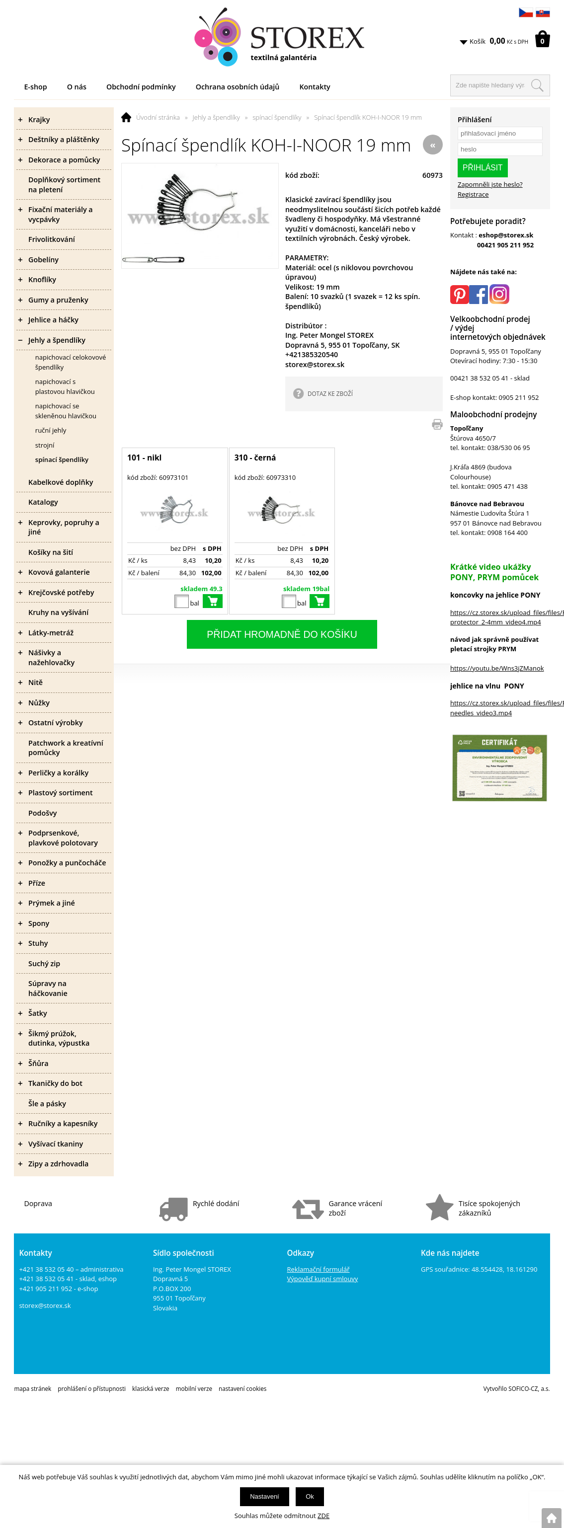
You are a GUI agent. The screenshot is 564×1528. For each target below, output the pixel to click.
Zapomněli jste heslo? (490, 184)
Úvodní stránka (158, 117)
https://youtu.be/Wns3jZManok (497, 668)
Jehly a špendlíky (216, 117)
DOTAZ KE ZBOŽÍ (330, 393)
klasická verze (150, 1388)
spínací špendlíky (276, 117)
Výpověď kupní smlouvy (322, 1278)
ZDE (323, 1515)
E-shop (35, 86)
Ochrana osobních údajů (238, 86)
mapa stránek (32, 1388)
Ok (310, 1496)
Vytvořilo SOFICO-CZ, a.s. (516, 1388)
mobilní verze (194, 1388)
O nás (76, 86)
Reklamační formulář (318, 1269)
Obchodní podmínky (141, 86)
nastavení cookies (242, 1388)
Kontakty (314, 86)
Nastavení (264, 1496)
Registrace (473, 194)
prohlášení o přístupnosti (92, 1388)
